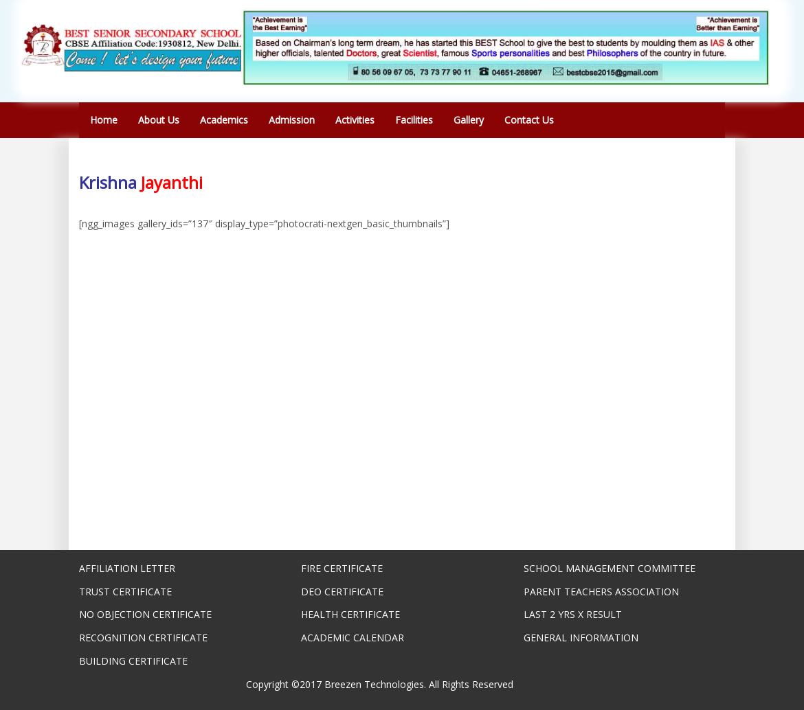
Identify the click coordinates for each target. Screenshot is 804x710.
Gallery (469, 119)
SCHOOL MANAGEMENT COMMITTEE (609, 568)
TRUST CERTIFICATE (125, 591)
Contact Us (529, 119)
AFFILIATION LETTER (127, 568)
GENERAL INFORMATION (581, 637)
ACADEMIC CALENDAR (352, 637)
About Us (158, 119)
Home (104, 119)
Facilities (414, 119)
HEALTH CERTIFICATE (350, 614)
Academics (224, 119)
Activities (355, 119)
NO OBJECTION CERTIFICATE (145, 614)
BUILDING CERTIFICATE (133, 660)
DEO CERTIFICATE (342, 591)
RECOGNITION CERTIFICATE (143, 637)
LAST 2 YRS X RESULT (573, 614)
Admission (292, 119)
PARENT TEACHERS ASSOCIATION (601, 591)
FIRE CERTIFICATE (342, 568)
